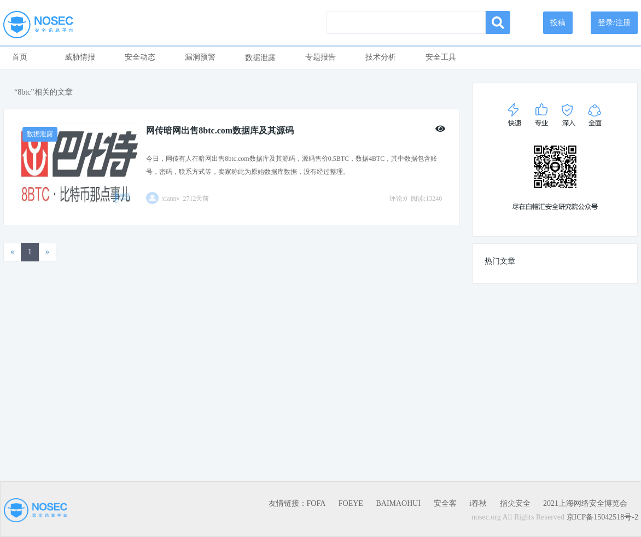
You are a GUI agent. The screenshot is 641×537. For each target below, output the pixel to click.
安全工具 (441, 57)
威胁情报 (80, 57)
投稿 (558, 23)
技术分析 (380, 57)
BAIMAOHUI (398, 503)
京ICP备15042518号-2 (602, 517)
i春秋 (478, 503)
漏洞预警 (200, 57)
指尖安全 (515, 503)
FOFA (316, 503)
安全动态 (140, 57)
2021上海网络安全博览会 (585, 503)
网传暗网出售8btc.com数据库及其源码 (220, 130)
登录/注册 (614, 23)
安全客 (445, 503)
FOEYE (351, 503)
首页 (19, 57)
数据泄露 (260, 58)
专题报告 (320, 57)
